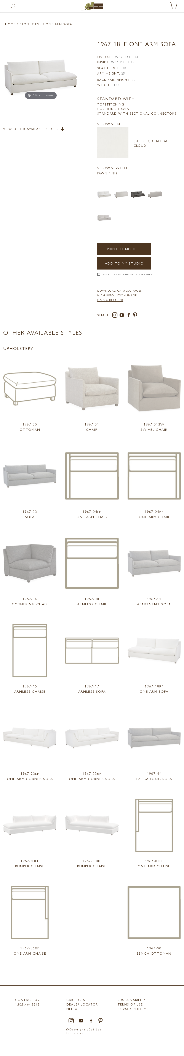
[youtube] (122, 315)
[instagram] (115, 315)
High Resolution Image (117, 295)
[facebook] (129, 315)
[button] (6, 6)
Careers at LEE (80, 1000)
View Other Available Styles (34, 129)
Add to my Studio (124, 263)
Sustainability (132, 1000)
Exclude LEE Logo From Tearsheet (128, 274)
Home (10, 24)
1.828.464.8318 (27, 1004)
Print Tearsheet (124, 248)
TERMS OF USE (130, 1004)
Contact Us (27, 1000)
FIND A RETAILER (110, 300)
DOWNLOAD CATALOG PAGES (119, 290)
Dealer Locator (82, 1004)
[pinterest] (135, 315)
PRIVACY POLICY (132, 1009)
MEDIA (71, 1009)
